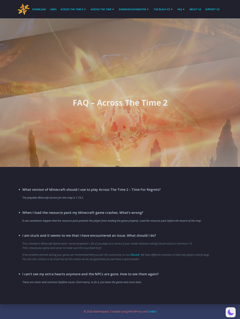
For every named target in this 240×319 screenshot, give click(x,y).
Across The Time (103, 9)
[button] (231, 312)
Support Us (212, 9)
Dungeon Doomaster (134, 9)
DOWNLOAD (39, 9)
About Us (195, 9)
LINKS (53, 9)
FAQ (181, 9)
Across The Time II (73, 9)
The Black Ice (164, 9)
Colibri (152, 311)
